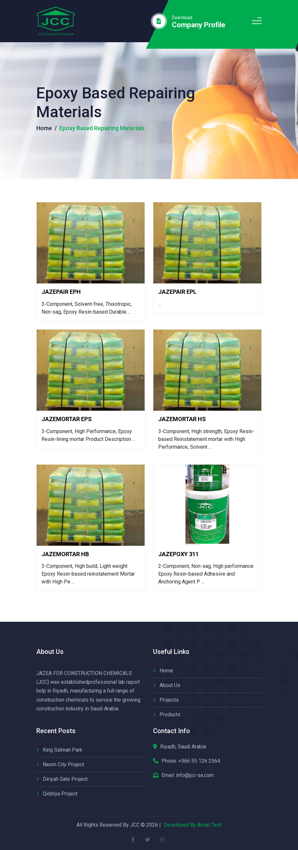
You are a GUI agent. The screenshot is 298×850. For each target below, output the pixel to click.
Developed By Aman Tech (193, 825)
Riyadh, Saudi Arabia (183, 747)
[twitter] (147, 839)
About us (170, 685)
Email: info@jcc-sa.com (187, 775)
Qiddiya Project (60, 794)
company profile (198, 25)
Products (170, 714)
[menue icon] (257, 21)
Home (44, 128)
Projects (169, 700)
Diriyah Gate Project (65, 779)
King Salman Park (62, 750)
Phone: (190, 761)
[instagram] (162, 839)
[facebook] (132, 839)
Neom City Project (63, 764)
